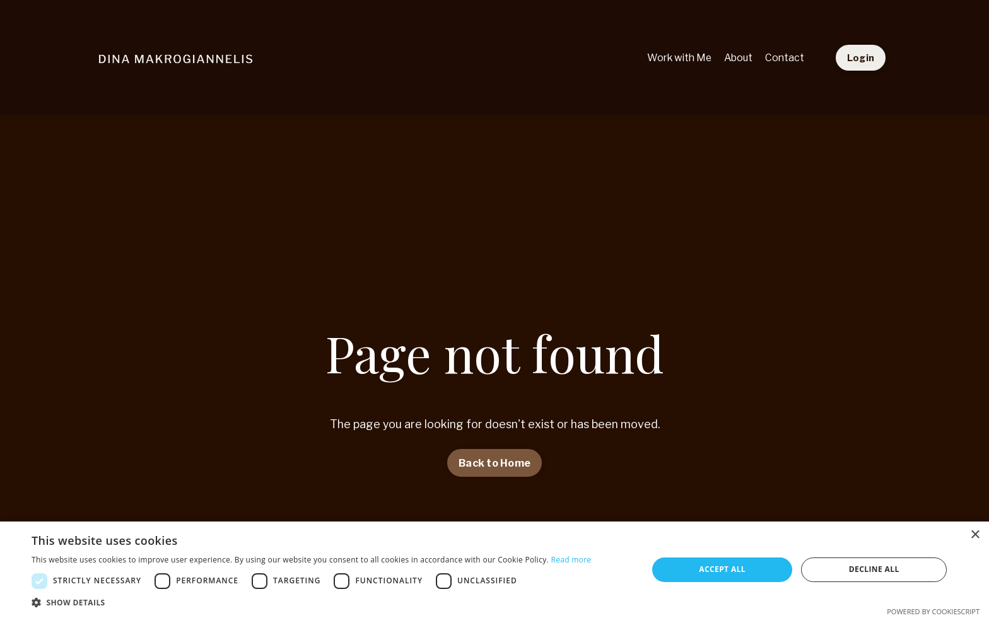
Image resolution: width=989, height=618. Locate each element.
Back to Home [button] (494, 463)
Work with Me (675, 58)
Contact (784, 58)
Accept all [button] (722, 569)
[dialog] (494, 570)
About (737, 58)
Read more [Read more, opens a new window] (571, 559)
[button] (311, 602)
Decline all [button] (874, 569)
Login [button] (860, 57)
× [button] (975, 535)
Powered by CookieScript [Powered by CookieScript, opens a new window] (933, 611)
